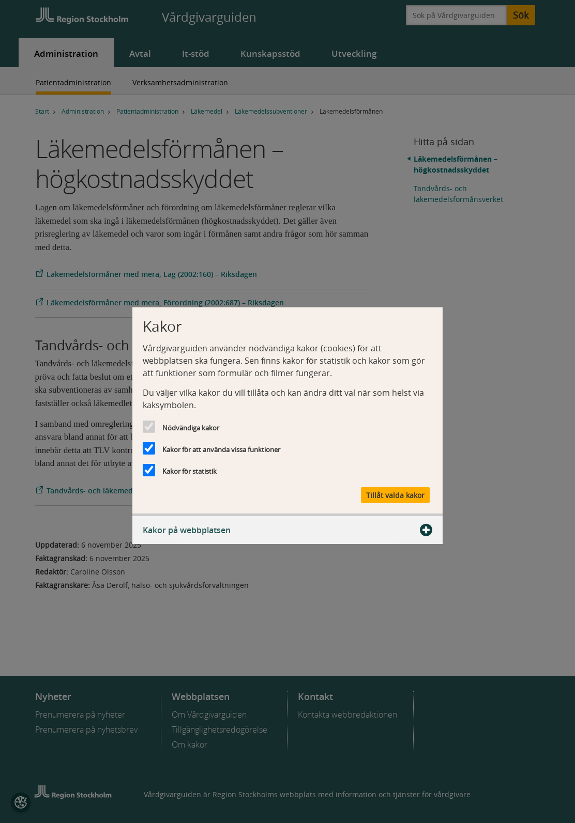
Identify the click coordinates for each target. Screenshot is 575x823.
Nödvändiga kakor (190, 427)
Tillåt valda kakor (395, 495)
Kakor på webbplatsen (287, 530)
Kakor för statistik (189, 470)
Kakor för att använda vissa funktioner (221, 449)
